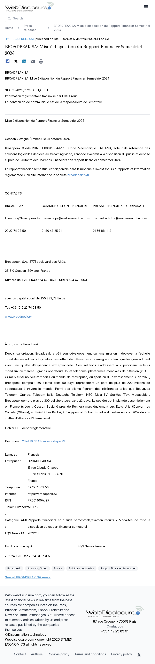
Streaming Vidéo (37, 568)
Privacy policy (121, 654)
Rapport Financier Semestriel (118, 568)
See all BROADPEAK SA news (28, 577)
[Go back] (20, 39)
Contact (20, 654)
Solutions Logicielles (81, 568)
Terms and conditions (90, 654)
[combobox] (77, 18)
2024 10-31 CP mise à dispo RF (44, 441)
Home (9, 28)
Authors (37, 654)
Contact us (115, 626)
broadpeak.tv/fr (78, 175)
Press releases (30, 28)
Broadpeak (14, 568)
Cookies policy (58, 654)
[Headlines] (29, 6)
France (58, 568)
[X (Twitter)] (139, 654)
